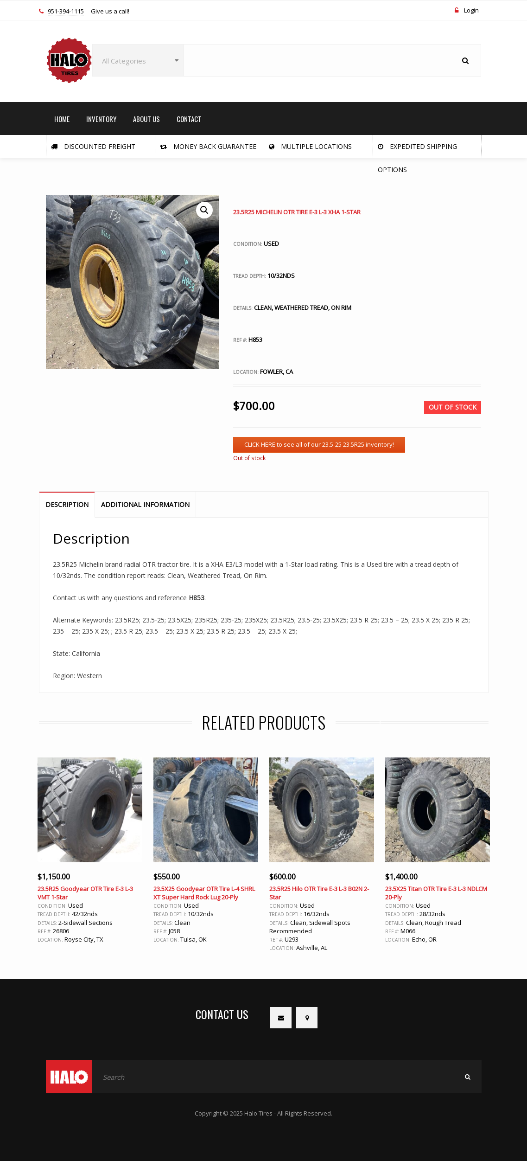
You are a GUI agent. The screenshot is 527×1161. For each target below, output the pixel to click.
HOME (62, 119)
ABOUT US (146, 119)
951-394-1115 (66, 11)
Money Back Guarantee (208, 146)
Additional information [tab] (145, 504)
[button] (204, 210)
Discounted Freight (93, 146)
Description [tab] (67, 504)
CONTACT (189, 119)
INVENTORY (101, 119)
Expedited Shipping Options (417, 150)
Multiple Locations (310, 146)
